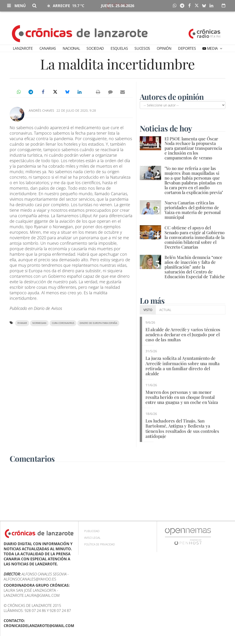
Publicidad (91, 531)
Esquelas (119, 48)
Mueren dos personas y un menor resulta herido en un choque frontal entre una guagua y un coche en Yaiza (181, 397)
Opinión (164, 48)
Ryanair (22, 323)
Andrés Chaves (41, 110)
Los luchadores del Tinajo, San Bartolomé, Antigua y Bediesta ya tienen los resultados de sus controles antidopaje (182, 428)
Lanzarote (23, 48)
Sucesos (142, 48)
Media (212, 48)
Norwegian (39, 323)
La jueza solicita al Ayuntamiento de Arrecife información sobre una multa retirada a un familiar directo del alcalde (182, 365)
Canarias (47, 48)
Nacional (71, 48)
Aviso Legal (92, 537)
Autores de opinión (172, 96)
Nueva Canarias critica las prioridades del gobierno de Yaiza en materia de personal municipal (193, 210)
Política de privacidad (99, 544)
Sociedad (95, 48)
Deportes (187, 48)
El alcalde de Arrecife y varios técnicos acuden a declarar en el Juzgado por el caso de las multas (182, 334)
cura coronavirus (63, 323)
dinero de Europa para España (98, 323)
